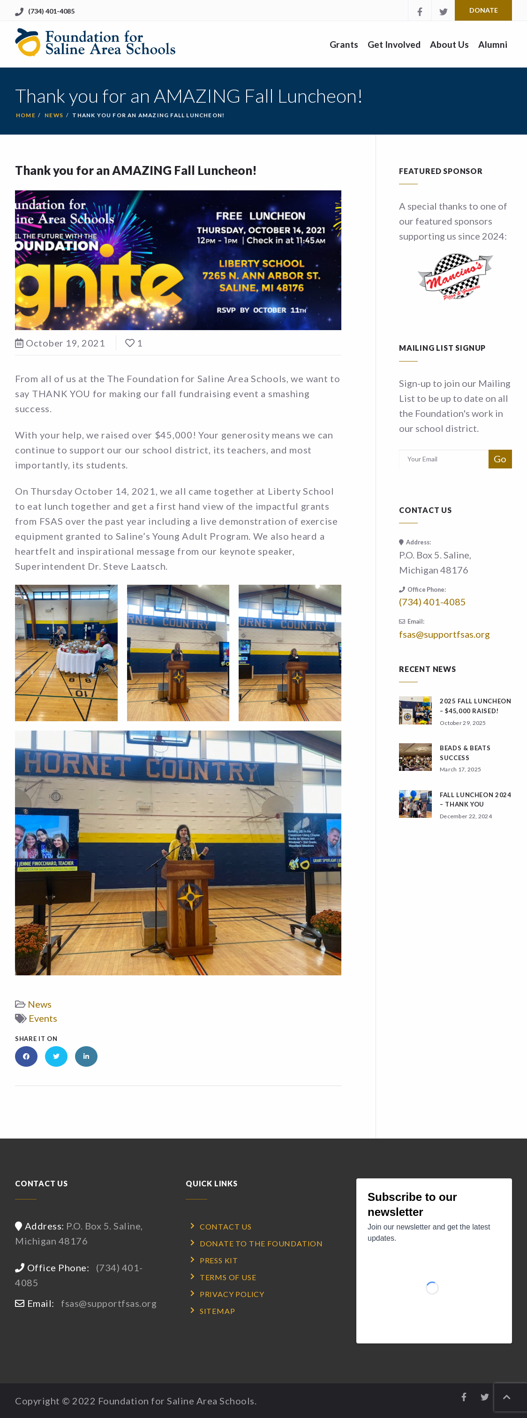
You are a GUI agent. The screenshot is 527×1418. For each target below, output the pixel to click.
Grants (344, 44)
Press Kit (219, 1260)
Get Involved (394, 44)
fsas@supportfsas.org (444, 634)
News (54, 115)
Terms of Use (228, 1277)
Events (43, 1018)
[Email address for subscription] (444, 459)
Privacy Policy (232, 1294)
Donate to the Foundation (261, 1243)
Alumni (492, 44)
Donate (483, 10)
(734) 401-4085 (51, 11)
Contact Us (226, 1226)
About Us (449, 44)
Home (26, 115)
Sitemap (217, 1310)
